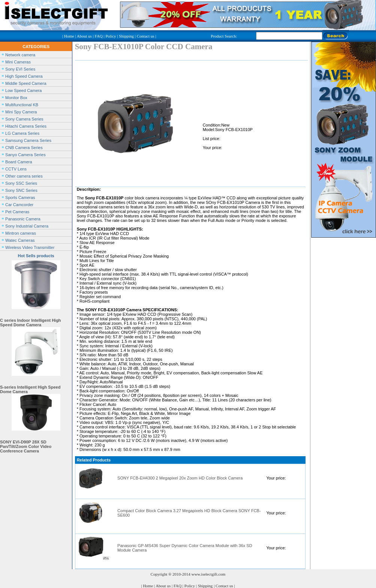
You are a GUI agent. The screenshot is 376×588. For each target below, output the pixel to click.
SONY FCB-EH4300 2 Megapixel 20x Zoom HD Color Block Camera (180, 478)
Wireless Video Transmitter (29, 247)
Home (69, 36)
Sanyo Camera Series (25, 154)
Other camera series (24, 176)
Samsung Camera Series (28, 140)
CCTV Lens (16, 169)
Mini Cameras (18, 62)
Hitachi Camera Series (25, 126)
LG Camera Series (22, 133)
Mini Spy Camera (21, 112)
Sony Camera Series (24, 119)
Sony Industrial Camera (26, 226)
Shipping (126, 36)
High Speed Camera (24, 76)
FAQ (99, 36)
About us (84, 36)
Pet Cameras (17, 212)
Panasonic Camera (22, 219)
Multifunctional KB (21, 105)
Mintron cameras (20, 233)
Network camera (20, 55)
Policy (110, 36)
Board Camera (18, 162)
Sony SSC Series (21, 183)
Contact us (145, 36)
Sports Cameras (20, 197)
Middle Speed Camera (25, 83)
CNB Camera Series (24, 147)
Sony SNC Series (21, 190)
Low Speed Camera (23, 90)
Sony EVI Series (20, 69)
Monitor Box (16, 97)
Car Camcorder (19, 204)
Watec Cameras (19, 240)
